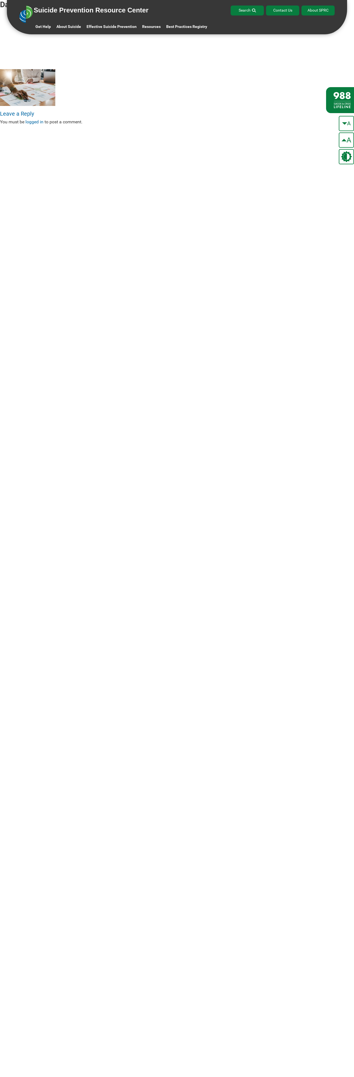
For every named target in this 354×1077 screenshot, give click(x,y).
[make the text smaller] (346, 123)
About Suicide (68, 26)
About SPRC (318, 10)
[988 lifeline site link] (340, 100)
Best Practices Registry (186, 26)
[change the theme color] (346, 156)
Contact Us (282, 10)
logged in (34, 121)
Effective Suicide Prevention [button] (112, 26)
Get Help (43, 26)
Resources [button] (151, 26)
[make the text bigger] (346, 140)
